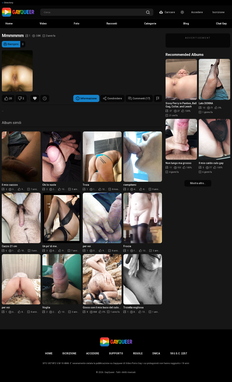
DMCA (156, 353)
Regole (138, 353)
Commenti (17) (139, 98)
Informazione (86, 98)
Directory (7, 2)
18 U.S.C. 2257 (178, 353)
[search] (148, 13)
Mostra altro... (198, 183)
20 (8, 98)
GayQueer (109, 372)
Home (48, 353)
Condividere (112, 98)
